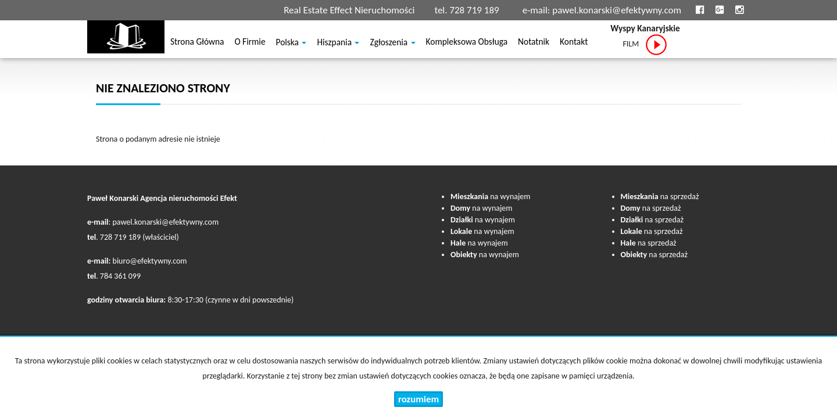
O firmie (249, 43)
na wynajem (490, 196)
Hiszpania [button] (338, 43)
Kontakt (574, 43)
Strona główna (197, 43)
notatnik (533, 43)
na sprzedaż (660, 196)
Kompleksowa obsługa (466, 43)
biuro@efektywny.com (150, 261)
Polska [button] (291, 43)
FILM (645, 44)
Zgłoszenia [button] (392, 43)
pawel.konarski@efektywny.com (616, 10)
